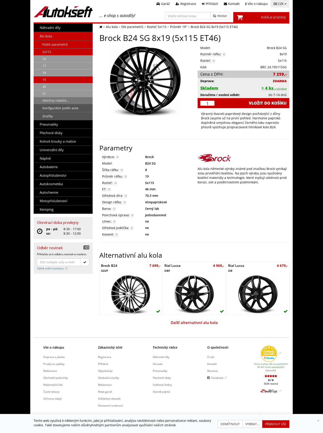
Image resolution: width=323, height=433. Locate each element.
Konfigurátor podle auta (60, 108)
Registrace (104, 357)
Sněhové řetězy (162, 384)
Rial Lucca (172, 268)
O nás (210, 357)
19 (44, 79)
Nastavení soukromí (110, 405)
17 (44, 66)
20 (44, 86)
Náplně (45, 158)
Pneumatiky (49, 124)
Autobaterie (49, 167)
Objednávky (105, 371)
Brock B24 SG (277, 48)
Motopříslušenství (53, 201)
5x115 (46, 52)
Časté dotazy (51, 391)
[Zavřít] (318, 420)
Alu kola (46, 36)
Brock (149, 157)
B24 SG (150, 163)
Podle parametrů (55, 44)
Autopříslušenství (53, 175)
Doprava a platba (54, 357)
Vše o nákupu (53, 347)
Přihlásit (103, 364)
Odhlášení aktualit (109, 398)
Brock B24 (109, 268)
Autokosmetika (51, 184)
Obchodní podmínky (55, 377)
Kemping (46, 209)
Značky (47, 116)
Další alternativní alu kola (194, 322)
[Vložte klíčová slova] (187, 16)
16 (44, 59)
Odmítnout (230, 424)
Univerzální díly (52, 150)
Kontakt (212, 364)
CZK (280, 4)
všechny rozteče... (55, 100)
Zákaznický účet (110, 347)
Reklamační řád (53, 384)
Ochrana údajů (52, 398)
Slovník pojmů (161, 391)
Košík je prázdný (273, 17)
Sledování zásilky (108, 377)
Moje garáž (105, 391)
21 (44, 93)
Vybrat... (252, 424)
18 (44, 73)
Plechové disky (51, 133)
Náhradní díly (50, 27)
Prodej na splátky (54, 364)
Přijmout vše (275, 424)
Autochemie (49, 192)
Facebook (217, 377)
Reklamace (50, 371)
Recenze (212, 371)
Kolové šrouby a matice (58, 141)
